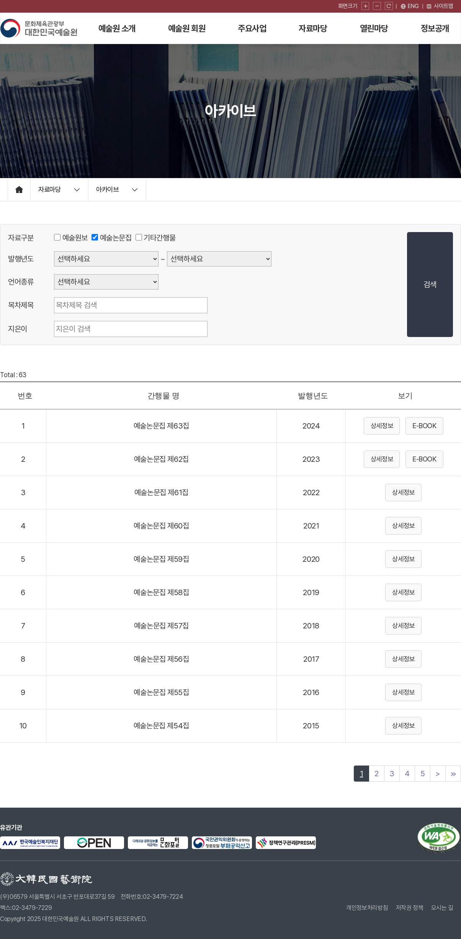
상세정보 (382, 426)
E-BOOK (424, 426)
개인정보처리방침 (367, 907)
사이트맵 (439, 6)
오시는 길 (442, 907)
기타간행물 (159, 237)
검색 (429, 284)
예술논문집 (116, 237)
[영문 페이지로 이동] (410, 6)
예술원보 (75, 237)
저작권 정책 (409, 907)
